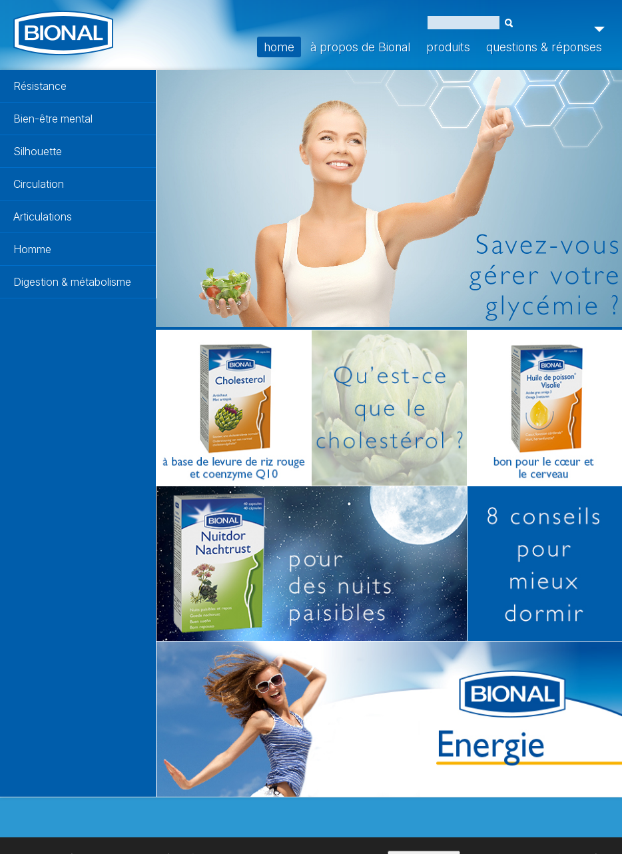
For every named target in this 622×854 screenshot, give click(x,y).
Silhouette (37, 151)
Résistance (40, 86)
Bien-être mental (53, 118)
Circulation (38, 184)
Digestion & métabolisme (72, 281)
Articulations (42, 216)
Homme (32, 249)
